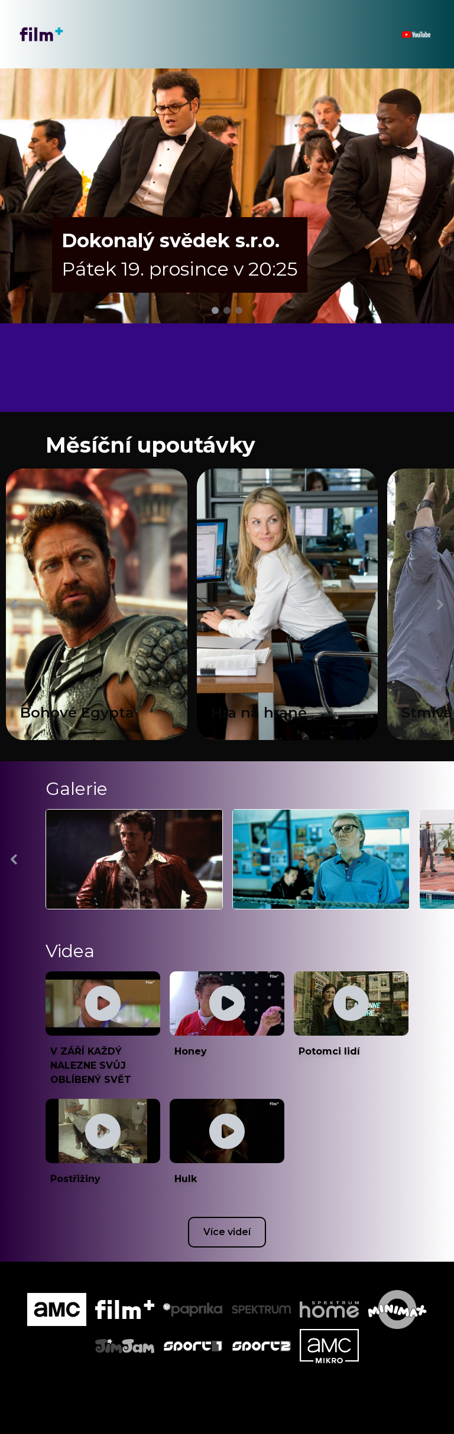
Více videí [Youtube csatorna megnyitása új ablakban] (227, 1231)
